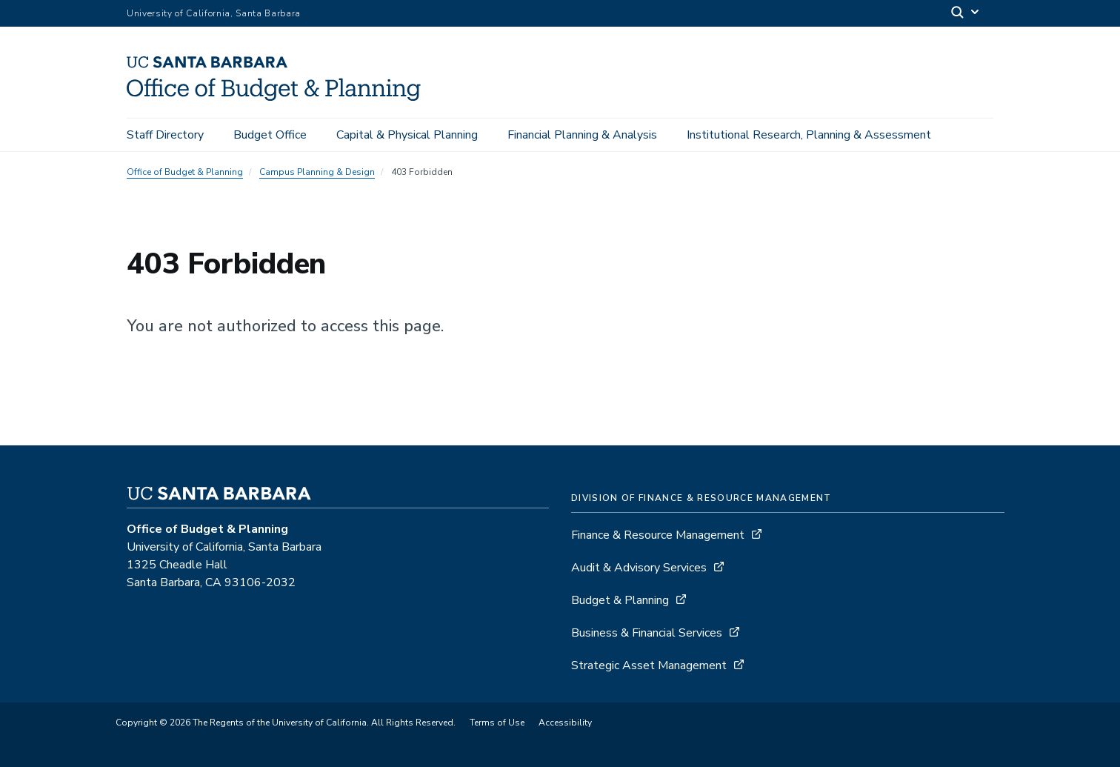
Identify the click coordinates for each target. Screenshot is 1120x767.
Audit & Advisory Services (639, 568)
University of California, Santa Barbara (214, 13)
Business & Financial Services (646, 633)
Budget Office (270, 135)
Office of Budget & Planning (185, 172)
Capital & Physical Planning (407, 135)
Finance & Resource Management (657, 535)
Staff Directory (165, 135)
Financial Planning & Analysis (582, 135)
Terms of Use (497, 722)
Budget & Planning (620, 600)
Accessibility (565, 722)
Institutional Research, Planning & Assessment (809, 135)
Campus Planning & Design (317, 172)
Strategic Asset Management (649, 665)
